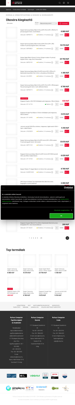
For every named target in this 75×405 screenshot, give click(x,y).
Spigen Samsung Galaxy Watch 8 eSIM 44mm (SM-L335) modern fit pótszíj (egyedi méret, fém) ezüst (39, 139)
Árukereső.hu (41, 388)
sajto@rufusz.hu (58, 339)
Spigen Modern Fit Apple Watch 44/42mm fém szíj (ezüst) (37, 167)
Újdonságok (31, 8)
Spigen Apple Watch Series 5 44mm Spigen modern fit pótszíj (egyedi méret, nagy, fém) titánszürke (39, 56)
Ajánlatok (8, 8)
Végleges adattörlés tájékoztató (51, 305)
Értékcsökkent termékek (19, 8)
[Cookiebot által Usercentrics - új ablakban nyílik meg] (65, 188)
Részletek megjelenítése (62, 210)
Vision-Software (34, 398)
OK (61, 216)
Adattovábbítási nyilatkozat (41, 304)
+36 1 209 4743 (59, 329)
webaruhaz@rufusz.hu (16, 355)
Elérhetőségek (21, 304)
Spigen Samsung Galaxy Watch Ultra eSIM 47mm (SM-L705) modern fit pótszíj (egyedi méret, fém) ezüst (38, 43)
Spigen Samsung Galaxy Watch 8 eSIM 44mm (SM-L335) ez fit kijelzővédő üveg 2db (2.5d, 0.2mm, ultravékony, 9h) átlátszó (38, 70)
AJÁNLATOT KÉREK (41, 8)
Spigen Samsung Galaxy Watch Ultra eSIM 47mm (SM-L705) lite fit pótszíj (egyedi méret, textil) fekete (40, 29)
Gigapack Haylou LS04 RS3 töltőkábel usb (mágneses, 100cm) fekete (13, 292)
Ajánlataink (24, 96)
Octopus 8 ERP (45, 398)
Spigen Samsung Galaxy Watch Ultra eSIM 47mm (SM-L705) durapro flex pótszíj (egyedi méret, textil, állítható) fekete (38, 84)
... (41, 236)
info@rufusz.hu (60, 334)
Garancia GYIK (35, 305)
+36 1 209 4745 (38, 329)
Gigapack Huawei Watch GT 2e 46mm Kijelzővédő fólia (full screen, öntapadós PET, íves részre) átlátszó (40, 222)
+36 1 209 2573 (16, 347)
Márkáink (25, 305)
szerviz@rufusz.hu (39, 334)
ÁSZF (29, 304)
